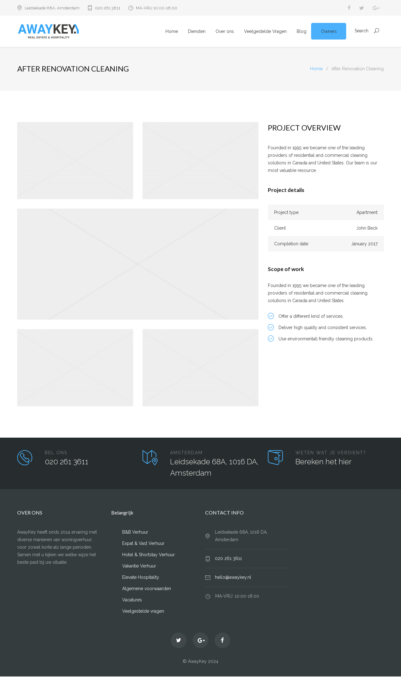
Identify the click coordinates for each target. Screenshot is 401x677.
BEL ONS (56, 453)
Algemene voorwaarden (146, 589)
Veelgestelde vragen (143, 611)
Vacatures (132, 600)
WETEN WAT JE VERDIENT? (330, 453)
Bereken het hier (323, 462)
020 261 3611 (107, 8)
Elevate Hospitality (140, 577)
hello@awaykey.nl (233, 577)
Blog (301, 31)
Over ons (225, 31)
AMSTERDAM (186, 453)
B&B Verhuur (135, 532)
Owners (329, 31)
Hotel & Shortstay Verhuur (148, 555)
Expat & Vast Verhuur (143, 543)
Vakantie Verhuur (139, 566)
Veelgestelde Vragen (265, 31)
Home (171, 31)
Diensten (197, 31)
